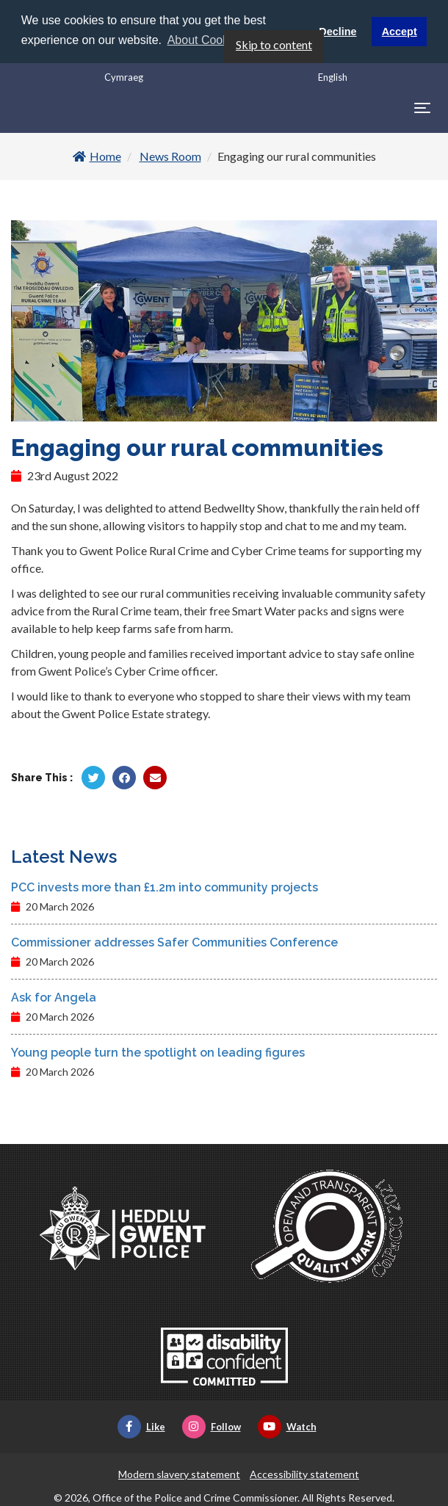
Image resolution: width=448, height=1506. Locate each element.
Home (97, 155)
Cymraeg (123, 76)
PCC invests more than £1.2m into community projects (164, 887)
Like (141, 1426)
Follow (211, 1426)
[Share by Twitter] (93, 777)
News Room (170, 155)
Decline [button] (337, 31)
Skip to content (274, 44)
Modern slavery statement (179, 1473)
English (332, 76)
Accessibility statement (304, 1473)
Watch (287, 1426)
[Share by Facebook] (124, 777)
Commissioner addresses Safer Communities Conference (174, 942)
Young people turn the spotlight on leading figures (158, 1052)
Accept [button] (399, 31)
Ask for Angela (53, 997)
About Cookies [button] (205, 40)
